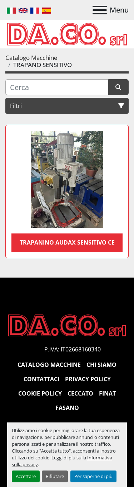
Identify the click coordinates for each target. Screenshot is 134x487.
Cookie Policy (40, 393)
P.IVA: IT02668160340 (72, 349)
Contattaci (41, 379)
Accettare (26, 476)
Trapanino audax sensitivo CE (67, 242)
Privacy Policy (88, 379)
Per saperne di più (93, 476)
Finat (107, 393)
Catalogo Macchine (49, 365)
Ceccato (80, 393)
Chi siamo (101, 365)
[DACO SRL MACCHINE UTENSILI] (67, 325)
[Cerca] (56, 87)
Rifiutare (55, 476)
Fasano (67, 408)
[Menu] (100, 10)
